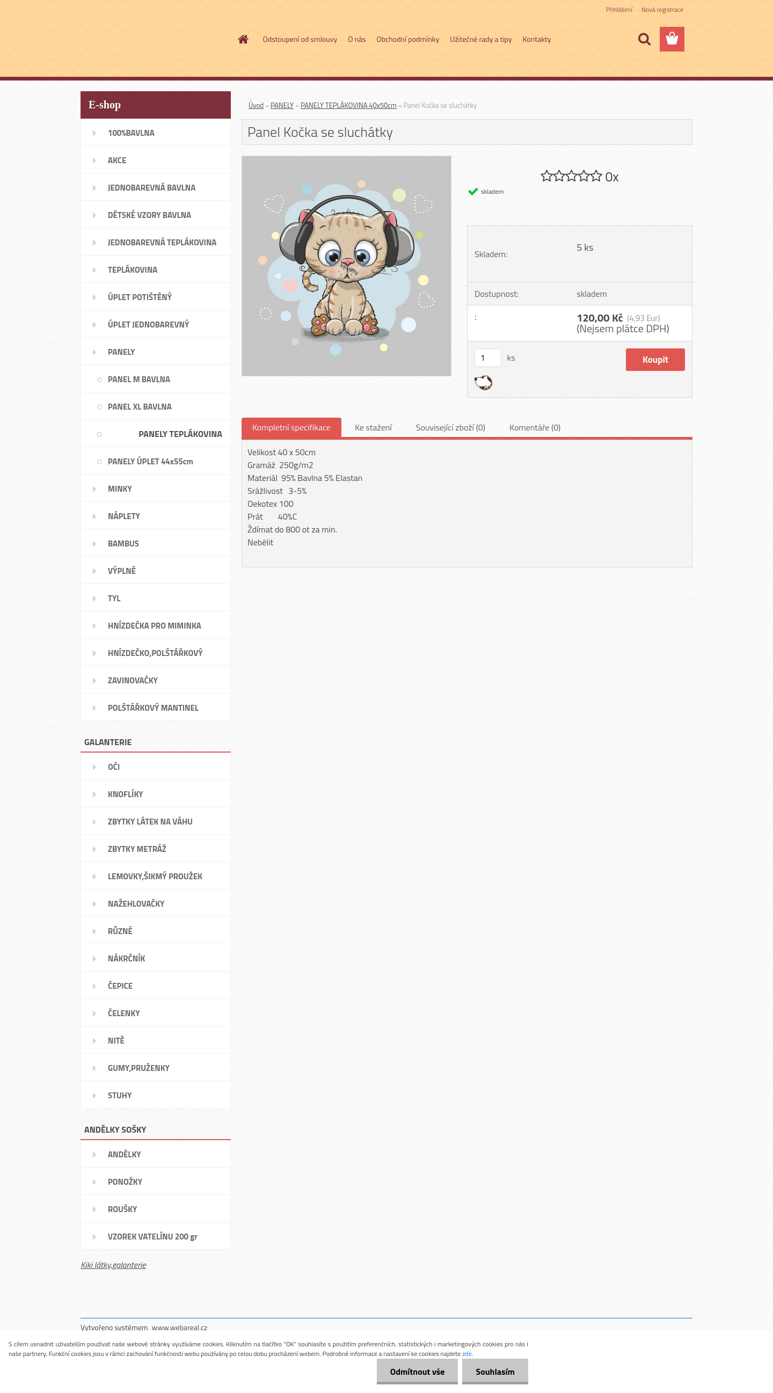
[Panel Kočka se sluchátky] (346, 160)
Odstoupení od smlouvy (300, 39)
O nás (357, 39)
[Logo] (154, 40)
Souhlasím (495, 1371)
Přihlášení (619, 9)
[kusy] (488, 357)
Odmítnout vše (417, 1371)
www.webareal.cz (180, 1327)
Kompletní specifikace (291, 427)
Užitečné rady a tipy (481, 39)
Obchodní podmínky (408, 39)
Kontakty (537, 39)
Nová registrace (662, 9)
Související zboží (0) (450, 427)
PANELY (282, 105)
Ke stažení (373, 427)
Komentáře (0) (534, 427)
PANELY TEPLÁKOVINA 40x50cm (349, 105)
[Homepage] (242, 39)
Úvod (256, 105)
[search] (644, 39)
